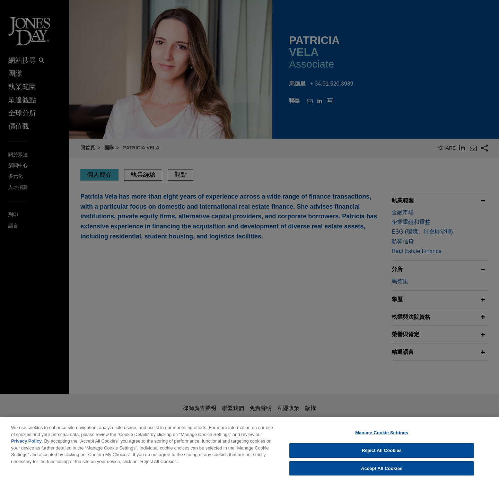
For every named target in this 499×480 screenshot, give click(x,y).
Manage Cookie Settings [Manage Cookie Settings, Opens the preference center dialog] (381, 438)
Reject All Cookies (382, 456)
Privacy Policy (26, 446)
